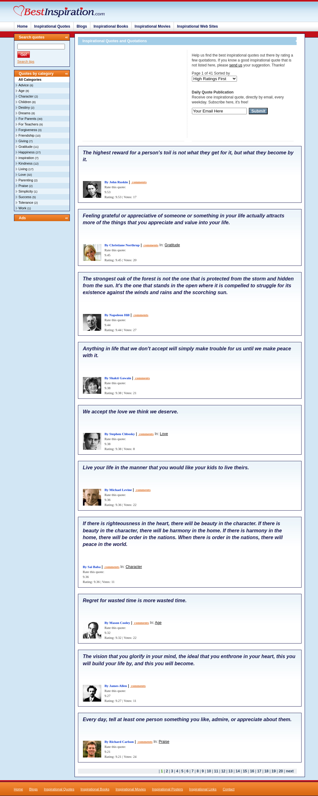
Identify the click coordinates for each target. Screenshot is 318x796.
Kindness (26, 163)
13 (231, 771)
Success (25, 197)
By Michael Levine (118, 490)
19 (274, 771)
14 (238, 771)
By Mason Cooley (117, 623)
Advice (24, 85)
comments (139, 182)
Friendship (26, 135)
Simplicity (26, 191)
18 (266, 771)
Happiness (27, 152)
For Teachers (29, 124)
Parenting (26, 180)
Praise (23, 186)
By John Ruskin (116, 182)
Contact (228, 789)
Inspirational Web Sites (197, 26)
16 (252, 771)
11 (216, 771)
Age (22, 91)
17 (259, 771)
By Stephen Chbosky (120, 434)
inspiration (26, 158)
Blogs (82, 26)
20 (281, 771)
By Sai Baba (92, 567)
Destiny (24, 107)
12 (223, 771)
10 (209, 771)
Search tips (25, 61)
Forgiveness (28, 130)
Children (25, 102)
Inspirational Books (110, 26)
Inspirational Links (202, 789)
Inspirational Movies (152, 26)
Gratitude (26, 146)
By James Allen (116, 686)
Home (22, 26)
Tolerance (26, 202)
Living (23, 169)
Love (22, 174)
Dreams (25, 113)
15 (245, 771)
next (290, 771)
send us (235, 65)
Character (26, 96)
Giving (23, 141)
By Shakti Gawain (118, 378)
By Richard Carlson (119, 742)
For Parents (27, 119)
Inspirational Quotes (52, 26)
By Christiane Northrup (122, 245)
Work (22, 208)
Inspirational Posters (167, 789)
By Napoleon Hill (117, 315)
